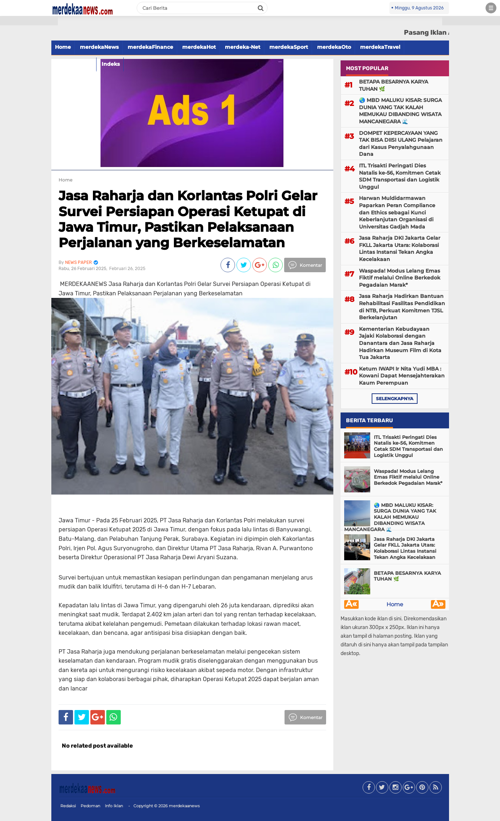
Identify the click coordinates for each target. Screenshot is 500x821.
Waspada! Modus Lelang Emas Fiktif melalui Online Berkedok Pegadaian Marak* (399, 278)
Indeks (111, 64)
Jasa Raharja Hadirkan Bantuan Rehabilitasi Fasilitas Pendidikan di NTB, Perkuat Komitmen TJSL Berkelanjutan (402, 307)
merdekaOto (334, 47)
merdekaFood (74, 64)
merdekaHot (199, 47)
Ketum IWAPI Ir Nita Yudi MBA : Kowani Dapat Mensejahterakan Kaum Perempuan (402, 375)
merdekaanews (184, 805)
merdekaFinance (150, 47)
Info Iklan (114, 805)
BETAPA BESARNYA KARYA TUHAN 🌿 (393, 85)
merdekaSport (288, 47)
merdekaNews (99, 47)
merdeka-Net (242, 47)
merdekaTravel (380, 47)
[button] (29, 20)
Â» (438, 604)
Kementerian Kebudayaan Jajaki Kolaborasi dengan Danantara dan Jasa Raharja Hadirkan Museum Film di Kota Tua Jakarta (400, 343)
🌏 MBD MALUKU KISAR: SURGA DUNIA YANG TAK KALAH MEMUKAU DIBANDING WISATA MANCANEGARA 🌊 (400, 111)
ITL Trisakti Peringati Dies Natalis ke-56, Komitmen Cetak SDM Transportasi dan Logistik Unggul (400, 176)
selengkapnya (394, 398)
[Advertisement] (29, 130)
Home (63, 47)
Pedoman (90, 805)
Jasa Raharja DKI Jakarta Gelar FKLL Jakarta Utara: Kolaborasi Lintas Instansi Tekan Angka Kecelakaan (399, 248)
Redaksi (68, 805)
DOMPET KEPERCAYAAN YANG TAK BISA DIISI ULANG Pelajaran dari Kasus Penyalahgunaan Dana (401, 144)
